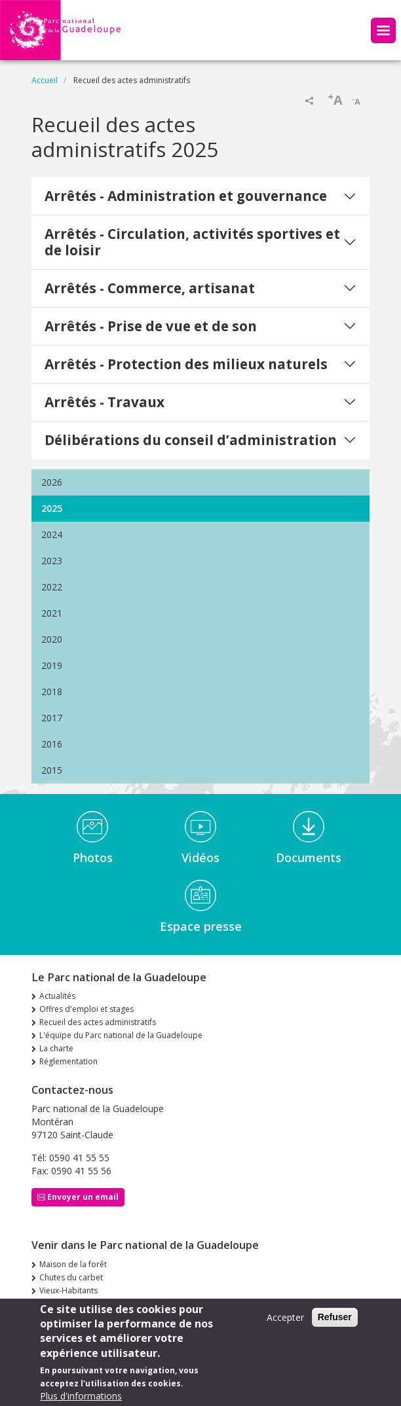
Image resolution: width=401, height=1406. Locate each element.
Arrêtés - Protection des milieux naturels (186, 364)
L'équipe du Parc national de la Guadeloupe (120, 1035)
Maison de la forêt (73, 1264)
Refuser (335, 1323)
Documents (308, 857)
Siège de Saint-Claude (79, 1303)
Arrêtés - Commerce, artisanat (150, 288)
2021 (51, 613)
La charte (56, 1048)
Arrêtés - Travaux (104, 402)
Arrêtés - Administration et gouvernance (186, 196)
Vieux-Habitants (68, 1290)
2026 (51, 482)
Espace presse (201, 926)
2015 (51, 770)
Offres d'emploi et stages (86, 1009)
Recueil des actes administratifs (97, 1022)
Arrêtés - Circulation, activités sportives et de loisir (192, 242)
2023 (51, 560)
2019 (51, 665)
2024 (51, 534)
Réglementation (68, 1061)
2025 (51, 508)
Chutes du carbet (71, 1277)
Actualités (57, 995)
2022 (51, 587)
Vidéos (200, 857)
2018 (51, 691)
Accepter (285, 1324)
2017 (51, 718)
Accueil (44, 80)
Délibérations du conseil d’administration (191, 440)
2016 (51, 744)
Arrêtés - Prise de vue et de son (151, 326)
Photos (93, 857)
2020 (51, 639)
